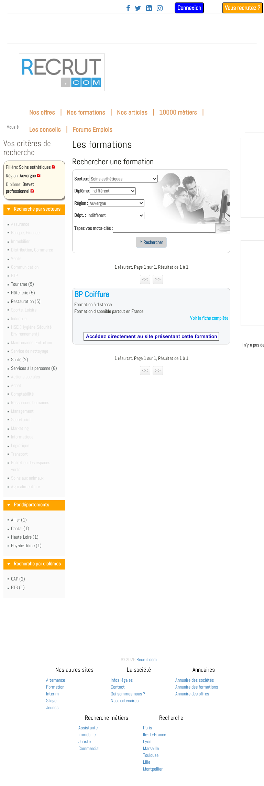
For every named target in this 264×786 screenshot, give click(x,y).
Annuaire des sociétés (194, 680)
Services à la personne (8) (34, 368)
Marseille (151, 748)
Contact (118, 687)
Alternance (55, 680)
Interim (52, 694)
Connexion (189, 8)
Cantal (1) (20, 528)
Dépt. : (80, 215)
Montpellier (153, 769)
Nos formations (86, 112)
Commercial (88, 748)
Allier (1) (19, 520)
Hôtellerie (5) (23, 293)
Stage (51, 700)
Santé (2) (19, 359)
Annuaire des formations (196, 687)
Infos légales (122, 680)
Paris (147, 728)
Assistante (88, 728)
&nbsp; (132, 28)
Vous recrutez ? (242, 8)
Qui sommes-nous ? (128, 694)
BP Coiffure (91, 294)
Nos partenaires (125, 700)
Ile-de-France (154, 734)
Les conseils (45, 129)
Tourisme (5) (22, 284)
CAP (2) (18, 579)
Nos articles (132, 112)
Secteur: (81, 179)
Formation (55, 687)
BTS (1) (18, 587)
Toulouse (150, 755)
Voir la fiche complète (209, 318)
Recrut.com (146, 659)
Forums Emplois (92, 129)
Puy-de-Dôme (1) (26, 545)
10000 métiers (178, 112)
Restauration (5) (26, 301)
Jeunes (52, 707)
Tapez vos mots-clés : (93, 228)
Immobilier (87, 734)
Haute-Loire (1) (24, 537)
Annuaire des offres (192, 694)
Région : (81, 203)
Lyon (147, 741)
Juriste (84, 741)
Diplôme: (82, 191)
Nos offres (42, 112)
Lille (146, 762)
